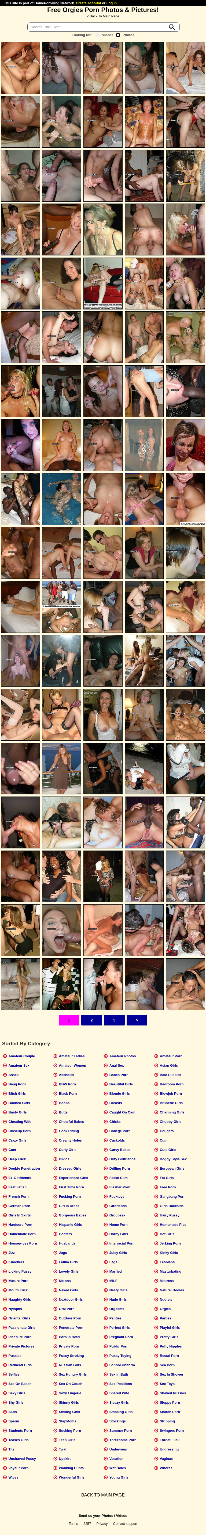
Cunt (12, 1150)
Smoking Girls (121, 1412)
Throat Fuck (169, 1440)
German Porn (19, 1206)
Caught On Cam (122, 1112)
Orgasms (116, 1309)
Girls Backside (172, 1206)
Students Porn (20, 1431)
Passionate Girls (21, 1328)
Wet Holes (117, 1468)
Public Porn (118, 1346)
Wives (13, 1477)
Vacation (116, 1459)
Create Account (88, 3)
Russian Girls (70, 1365)
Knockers (16, 1262)
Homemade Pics (173, 1225)
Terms (73, 1524)
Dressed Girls (70, 1168)
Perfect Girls (119, 1328)
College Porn (120, 1131)
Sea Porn (167, 1365)
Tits (11, 1449)
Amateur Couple (21, 1056)
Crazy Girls (17, 1140)
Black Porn (68, 1094)
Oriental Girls (19, 1318)
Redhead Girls (20, 1365)
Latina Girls (68, 1262)
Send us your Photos (96, 1516)
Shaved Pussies (173, 1393)
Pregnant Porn (121, 1337)
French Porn (18, 1197)
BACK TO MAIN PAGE (103, 1495)
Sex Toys (167, 1384)
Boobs (64, 1103)
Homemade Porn (22, 1234)
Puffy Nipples (171, 1346)
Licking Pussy (19, 1271)
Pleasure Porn (19, 1337)
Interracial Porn (122, 1243)
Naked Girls (68, 1290)
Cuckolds (117, 1140)
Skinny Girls (69, 1402)
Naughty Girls (19, 1299)
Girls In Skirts (19, 1215)
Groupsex (117, 1215)
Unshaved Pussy (22, 1459)
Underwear (118, 1449)
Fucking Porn (70, 1197)
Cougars (167, 1131)
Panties (115, 1318)
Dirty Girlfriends (122, 1159)
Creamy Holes (70, 1140)
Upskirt (65, 1459)
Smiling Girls (69, 1412)
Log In (111, 3)
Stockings (117, 1421)
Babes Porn (118, 1075)
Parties (165, 1318)
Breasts (115, 1103)
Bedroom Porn (172, 1084)
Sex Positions (120, 1384)
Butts (63, 1112)
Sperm (13, 1421)
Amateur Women (72, 1065)
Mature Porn (18, 1281)
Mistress (167, 1281)
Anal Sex (116, 1065)
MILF (113, 1281)
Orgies (165, 1309)
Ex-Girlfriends (19, 1178)
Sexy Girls (16, 1393)
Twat (63, 1449)
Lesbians (167, 1262)
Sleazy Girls (119, 1402)
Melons (65, 1281)
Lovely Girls (69, 1271)
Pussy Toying (120, 1356)
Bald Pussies (170, 1075)
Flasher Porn (119, 1187)
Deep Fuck (17, 1159)
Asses (13, 1075)
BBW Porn (67, 1084)
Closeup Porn (19, 1131)
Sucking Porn (70, 1431)
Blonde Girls (119, 1094)
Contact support (125, 1524)
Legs (113, 1262)
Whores (166, 1468)
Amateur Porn (171, 1056)
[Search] (103, 27)
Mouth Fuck (18, 1290)
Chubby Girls (170, 1122)
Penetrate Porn (71, 1328)
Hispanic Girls (70, 1225)
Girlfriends (118, 1206)
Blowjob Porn (171, 1094)
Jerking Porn (170, 1243)
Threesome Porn (123, 1440)
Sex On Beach (19, 1384)
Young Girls (119, 1477)
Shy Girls (15, 1402)
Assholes (66, 1075)
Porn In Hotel (69, 1337)
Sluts (12, 1412)
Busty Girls (17, 1112)
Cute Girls (168, 1150)
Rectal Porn (169, 1356)
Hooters (65, 1234)
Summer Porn (120, 1431)
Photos (125, 35)
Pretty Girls (169, 1337)
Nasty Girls (118, 1290)
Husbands (67, 1243)
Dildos (64, 1159)
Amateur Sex (18, 1065)
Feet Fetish (17, 1187)
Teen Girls (67, 1440)
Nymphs (15, 1309)
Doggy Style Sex (173, 1159)
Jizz (11, 1253)
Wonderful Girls (72, 1477)
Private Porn (69, 1346)
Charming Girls (172, 1112)
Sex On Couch (70, 1384)
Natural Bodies (172, 1290)
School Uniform (122, 1365)
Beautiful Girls (121, 1084)
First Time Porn (71, 1187)
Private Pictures (21, 1346)
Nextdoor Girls (71, 1299)
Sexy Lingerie (70, 1393)
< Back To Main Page (103, 16)
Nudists (166, 1299)
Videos (104, 35)
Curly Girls (67, 1150)
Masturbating (170, 1271)
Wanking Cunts (71, 1468)
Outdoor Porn (70, 1318)
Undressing (169, 1449)
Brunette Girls (171, 1103)
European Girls (172, 1168)
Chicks (115, 1122)
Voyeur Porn (18, 1468)
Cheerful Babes (71, 1122)
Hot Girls (167, 1234)
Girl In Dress (69, 1206)
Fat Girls (167, 1178)
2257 (87, 1524)
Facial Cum (118, 1178)
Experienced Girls (73, 1178)
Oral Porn (67, 1309)
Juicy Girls (118, 1253)
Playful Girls (170, 1328)
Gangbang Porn (173, 1197)
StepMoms (67, 1421)
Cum (163, 1140)
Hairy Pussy (169, 1215)
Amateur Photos (122, 1056)
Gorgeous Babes (72, 1215)
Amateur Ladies (72, 1056)
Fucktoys (116, 1197)
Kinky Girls (169, 1253)
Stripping (167, 1421)
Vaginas (166, 1459)
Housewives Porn (22, 1243)
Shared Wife (119, 1393)
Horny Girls (118, 1234)
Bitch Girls (17, 1094)
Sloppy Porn (170, 1402)
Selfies (13, 1374)
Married (115, 1271)
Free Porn (168, 1187)
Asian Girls (169, 1065)
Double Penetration (24, 1168)
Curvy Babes (119, 1150)
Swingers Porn (172, 1431)
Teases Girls (18, 1440)
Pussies (14, 1356)
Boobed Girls (19, 1103)
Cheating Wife (19, 1122)
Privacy (102, 1524)
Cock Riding (69, 1131)
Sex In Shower (171, 1374)
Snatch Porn (170, 1412)
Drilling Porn (119, 1168)
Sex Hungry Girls (73, 1374)
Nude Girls (118, 1299)
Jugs (63, 1253)
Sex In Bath (118, 1374)
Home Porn (118, 1225)
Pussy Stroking (71, 1356)
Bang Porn (17, 1084)
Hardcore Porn (20, 1225)
